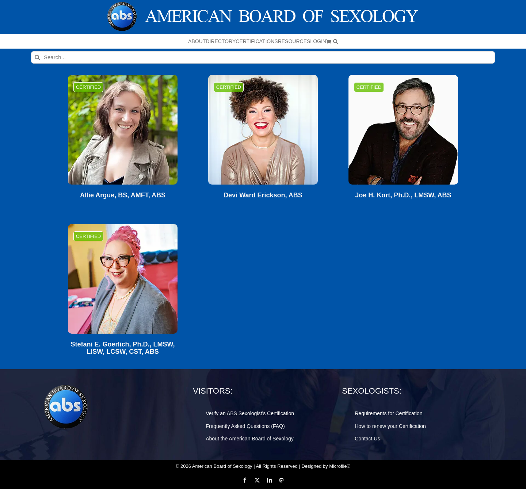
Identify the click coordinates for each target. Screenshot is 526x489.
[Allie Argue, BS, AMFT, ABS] (123, 130)
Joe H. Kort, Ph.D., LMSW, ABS (403, 195)
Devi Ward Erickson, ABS (263, 195)
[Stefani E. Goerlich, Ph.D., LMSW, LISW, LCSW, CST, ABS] (123, 279)
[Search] (37, 57)
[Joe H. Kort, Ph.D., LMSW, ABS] (403, 130)
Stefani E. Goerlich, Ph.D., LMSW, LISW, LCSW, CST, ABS (122, 348)
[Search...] (263, 57)
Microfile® (339, 466)
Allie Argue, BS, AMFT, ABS (122, 195)
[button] (335, 41)
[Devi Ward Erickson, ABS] (263, 130)
